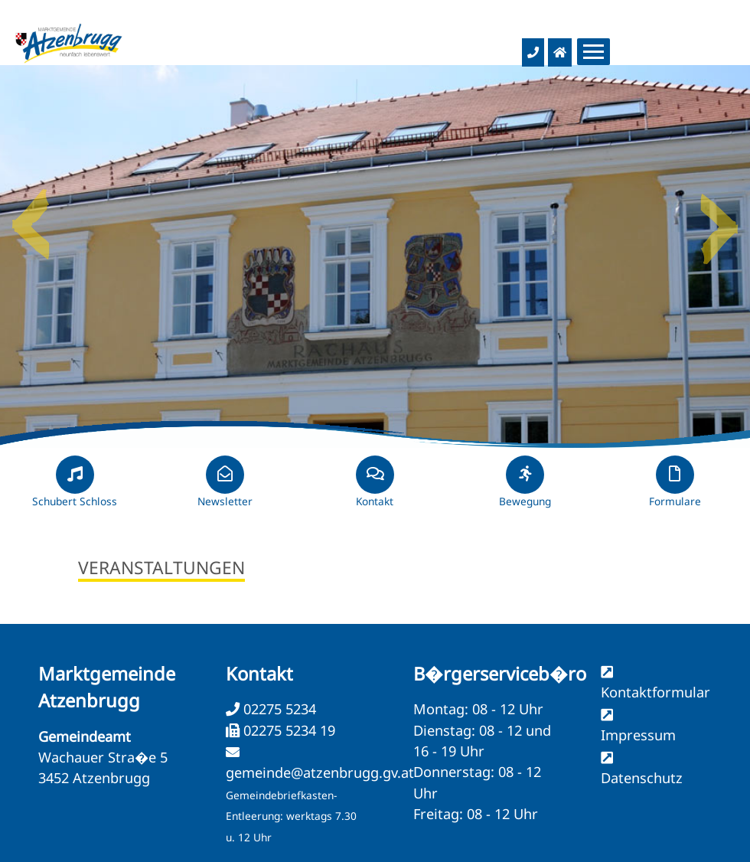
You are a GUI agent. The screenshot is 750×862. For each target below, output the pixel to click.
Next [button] (719, 218)
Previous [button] (30, 218)
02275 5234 (278, 709)
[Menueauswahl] (593, 51)
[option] (375, 256)
